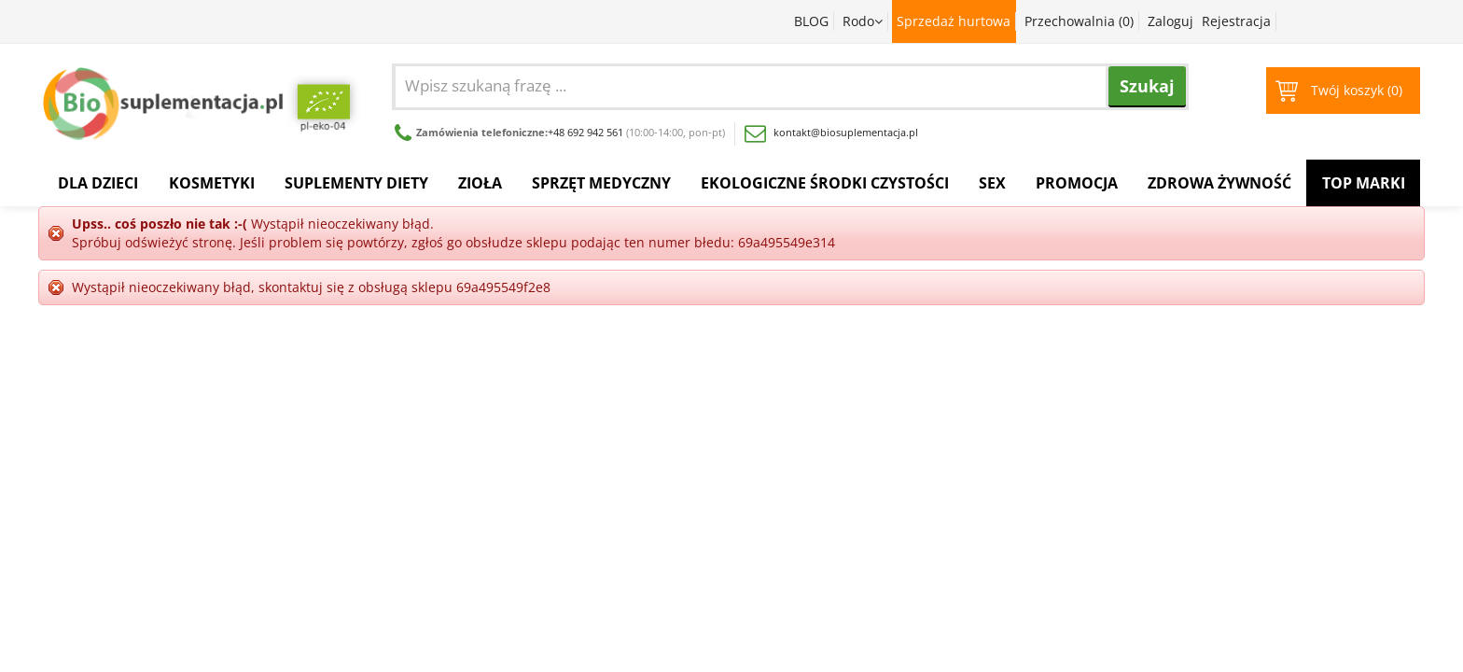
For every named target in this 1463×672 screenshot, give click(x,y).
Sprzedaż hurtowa (953, 21)
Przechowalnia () (1079, 21)
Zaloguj (1170, 21)
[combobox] (800, 85)
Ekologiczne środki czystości (825, 183)
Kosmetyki (212, 183)
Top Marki (1363, 183)
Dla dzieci (98, 183)
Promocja (1077, 183)
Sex (992, 183)
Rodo (863, 21)
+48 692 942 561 (585, 132)
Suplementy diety (356, 183)
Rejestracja (1236, 21)
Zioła (480, 183)
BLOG (811, 21)
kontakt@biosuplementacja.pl (831, 132)
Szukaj (1147, 86)
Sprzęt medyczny (601, 183)
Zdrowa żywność (1219, 183)
